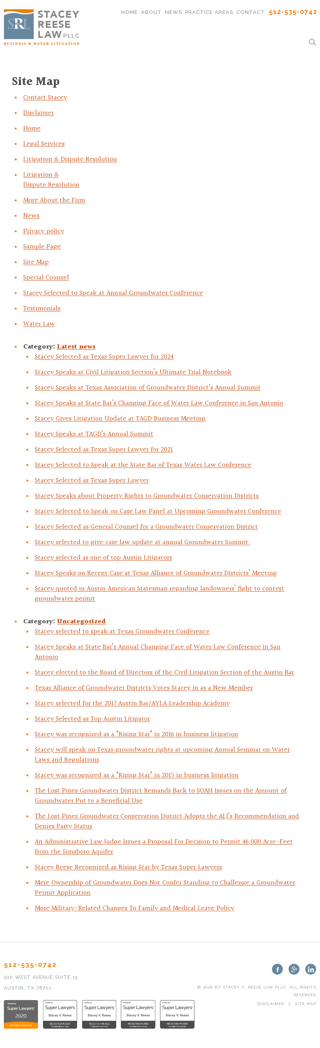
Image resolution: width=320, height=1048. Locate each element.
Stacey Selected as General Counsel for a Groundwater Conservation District (146, 527)
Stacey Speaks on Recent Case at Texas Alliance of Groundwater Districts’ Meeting (156, 573)
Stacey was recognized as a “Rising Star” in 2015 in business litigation (137, 775)
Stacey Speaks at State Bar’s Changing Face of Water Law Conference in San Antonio (159, 403)
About (151, 12)
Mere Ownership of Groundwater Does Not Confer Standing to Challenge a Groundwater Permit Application (165, 887)
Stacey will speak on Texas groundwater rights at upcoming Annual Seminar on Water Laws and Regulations (162, 755)
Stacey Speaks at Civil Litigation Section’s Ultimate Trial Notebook (133, 372)
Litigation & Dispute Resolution (70, 159)
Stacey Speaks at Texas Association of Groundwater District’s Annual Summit (148, 387)
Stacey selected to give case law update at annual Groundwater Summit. (142, 542)
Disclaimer (38, 113)
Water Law (39, 324)
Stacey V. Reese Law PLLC (254, 987)
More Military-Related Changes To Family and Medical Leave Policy (134, 908)
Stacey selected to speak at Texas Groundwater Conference (122, 631)
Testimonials (41, 308)
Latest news (76, 346)
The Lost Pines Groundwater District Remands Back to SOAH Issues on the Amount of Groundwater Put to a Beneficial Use (161, 795)
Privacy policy (43, 231)
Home (129, 12)
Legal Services (44, 144)
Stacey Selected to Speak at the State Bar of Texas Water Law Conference (143, 465)
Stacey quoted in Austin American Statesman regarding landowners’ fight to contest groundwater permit (159, 593)
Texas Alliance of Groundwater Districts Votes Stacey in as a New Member (144, 688)
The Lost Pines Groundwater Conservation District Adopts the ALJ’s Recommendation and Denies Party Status (167, 821)
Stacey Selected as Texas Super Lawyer (92, 480)
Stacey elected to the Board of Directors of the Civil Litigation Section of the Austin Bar (164, 672)
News (173, 12)
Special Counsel (46, 277)
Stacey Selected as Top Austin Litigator (92, 719)
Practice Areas (209, 12)
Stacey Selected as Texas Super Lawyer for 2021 (104, 449)
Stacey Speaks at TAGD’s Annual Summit (94, 434)
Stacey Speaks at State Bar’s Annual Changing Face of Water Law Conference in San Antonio (157, 652)
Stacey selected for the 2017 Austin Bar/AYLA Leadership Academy (132, 703)
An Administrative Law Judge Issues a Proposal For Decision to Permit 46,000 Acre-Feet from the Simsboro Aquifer (164, 846)
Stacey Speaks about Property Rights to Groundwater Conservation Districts (147, 496)
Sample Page (42, 246)
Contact (250, 12)
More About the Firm (54, 200)
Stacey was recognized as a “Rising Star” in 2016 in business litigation (136, 734)
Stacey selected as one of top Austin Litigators (103, 557)
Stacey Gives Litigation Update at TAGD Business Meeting (120, 418)
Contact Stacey (45, 97)
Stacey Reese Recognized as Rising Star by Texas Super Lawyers (128, 867)
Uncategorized (81, 621)
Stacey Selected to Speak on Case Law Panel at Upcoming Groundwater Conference (158, 511)
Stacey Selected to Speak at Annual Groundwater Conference (113, 293)
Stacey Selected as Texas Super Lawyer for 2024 (104, 356)
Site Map (36, 262)
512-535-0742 (293, 11)
